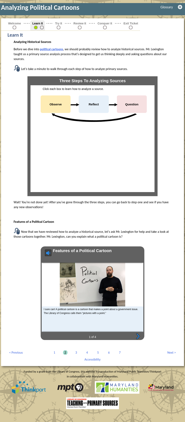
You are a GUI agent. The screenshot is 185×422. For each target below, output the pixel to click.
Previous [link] (16, 352)
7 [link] (119, 352)
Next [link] (170, 352)
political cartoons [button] (51, 49)
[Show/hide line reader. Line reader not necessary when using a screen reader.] (180, 6)
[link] (36, 27)
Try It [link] (58, 23)
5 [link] (97, 352)
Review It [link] (79, 23)
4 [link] (86, 352)
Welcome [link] (14, 23)
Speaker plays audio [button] (46, 252)
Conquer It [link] (105, 23)
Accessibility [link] (93, 359)
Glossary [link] (166, 7)
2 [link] (64, 352)
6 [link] (108, 352)
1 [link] (53, 352)
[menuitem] (166, 7)
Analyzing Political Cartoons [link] (40, 7)
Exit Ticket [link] (131, 23)
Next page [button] (138, 336)
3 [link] (75, 352)
